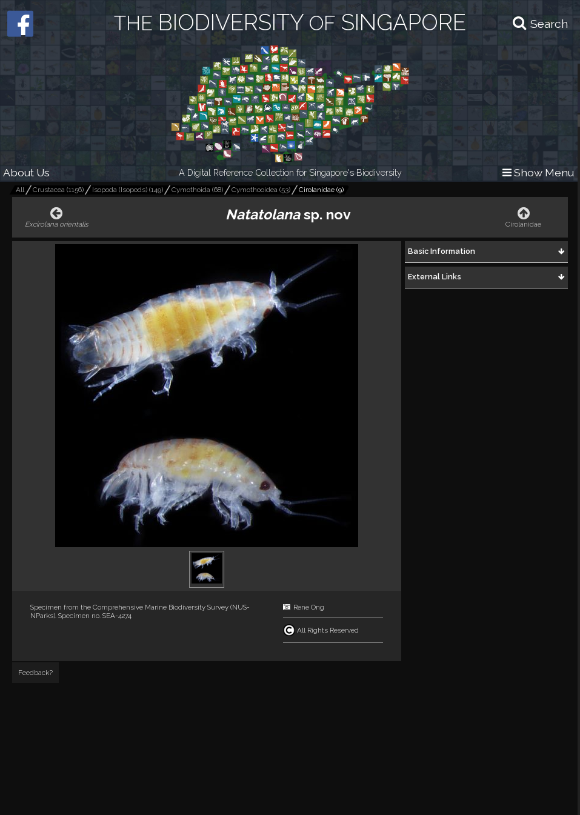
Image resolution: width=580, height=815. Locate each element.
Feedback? (35, 672)
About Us (26, 172)
